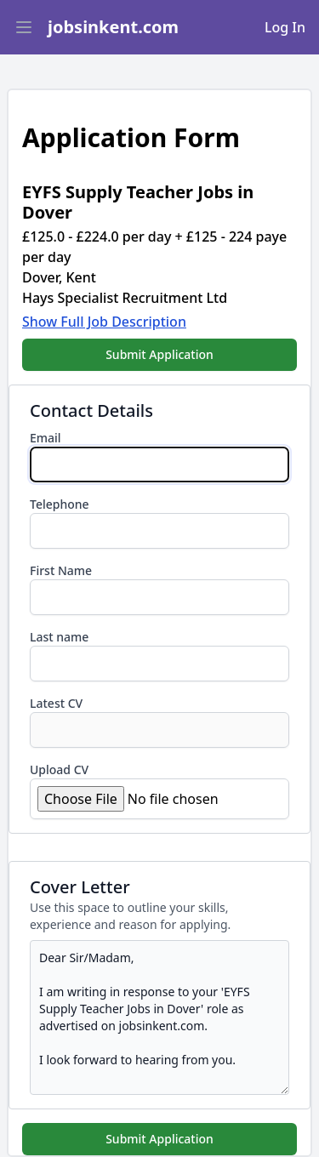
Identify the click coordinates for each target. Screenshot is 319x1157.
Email (45, 438)
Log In (285, 27)
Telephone (59, 504)
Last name (59, 637)
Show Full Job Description (104, 321)
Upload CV (59, 769)
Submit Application (159, 354)
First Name (61, 570)
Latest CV (56, 703)
